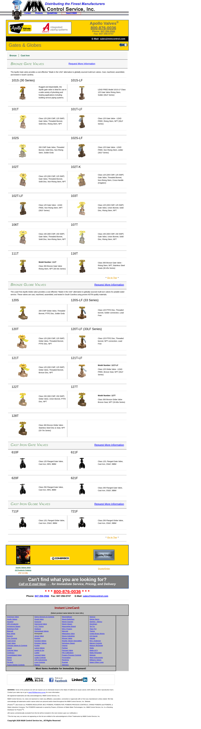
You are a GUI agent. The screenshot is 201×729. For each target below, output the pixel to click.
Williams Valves (108, 665)
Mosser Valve (80, 644)
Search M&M (71, 13)
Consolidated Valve (28, 660)
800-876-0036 (106, 28)
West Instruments (109, 663)
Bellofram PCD (26, 634)
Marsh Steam (80, 629)
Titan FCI (106, 634)
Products (39, 13)
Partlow (78, 653)
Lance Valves (53, 653)
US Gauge (106, 641)
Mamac (51, 670)
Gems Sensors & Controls (58, 622)
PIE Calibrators (81, 658)
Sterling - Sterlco (109, 627)
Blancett (24, 636)
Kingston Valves (54, 649)
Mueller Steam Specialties (85, 646)
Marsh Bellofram (81, 625)
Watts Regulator (109, 658)
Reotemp (78, 665)
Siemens (78, 670)
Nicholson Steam (81, 649)
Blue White (25, 639)
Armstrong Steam (27, 632)
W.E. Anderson (108, 646)
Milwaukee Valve (81, 639)
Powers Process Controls (84, 660)
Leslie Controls (53, 663)
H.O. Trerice (52, 632)
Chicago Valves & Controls (31, 651)
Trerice (105, 636)
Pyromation (79, 663)
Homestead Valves (55, 636)
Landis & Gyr (53, 656)
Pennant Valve (80, 656)
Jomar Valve (52, 641)
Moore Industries (81, 641)
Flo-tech (24, 668)
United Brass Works (110, 639)
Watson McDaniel (109, 651)
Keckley (51, 644)
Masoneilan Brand (82, 632)
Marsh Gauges (80, 627)
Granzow (51, 627)
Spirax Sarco (107, 625)
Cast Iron (39, 55)
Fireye (23, 665)
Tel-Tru (105, 632)
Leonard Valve (53, 660)
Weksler (106, 660)
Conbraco (24, 658)
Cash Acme (25, 646)
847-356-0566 (110, 31)
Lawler (50, 658)
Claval (23, 653)
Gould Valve (52, 625)
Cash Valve (25, 649)
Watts (105, 653)
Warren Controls (109, 649)
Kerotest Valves (54, 646)
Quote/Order (52, 13)
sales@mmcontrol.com (112, 39)
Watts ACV (107, 656)
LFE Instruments (54, 665)
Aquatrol (24, 627)
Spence (105, 622)
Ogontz (78, 651)
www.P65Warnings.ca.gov (55, 697)
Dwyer (23, 663)
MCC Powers (80, 634)
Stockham (106, 629)
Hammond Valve (54, 629)
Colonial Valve (26, 656)
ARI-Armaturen (26, 629)
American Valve (27, 622)
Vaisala (105, 644)
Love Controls (53, 668)
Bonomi (24, 641)
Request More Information (89, 63)
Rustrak (78, 668)
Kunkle (50, 651)
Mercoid (78, 636)
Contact (27, 13)
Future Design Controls (29, 670)
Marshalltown (80, 622)
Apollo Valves (26, 625)
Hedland (51, 634)
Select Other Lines (110, 668)
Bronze (27, 55)
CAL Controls (26, 644)
